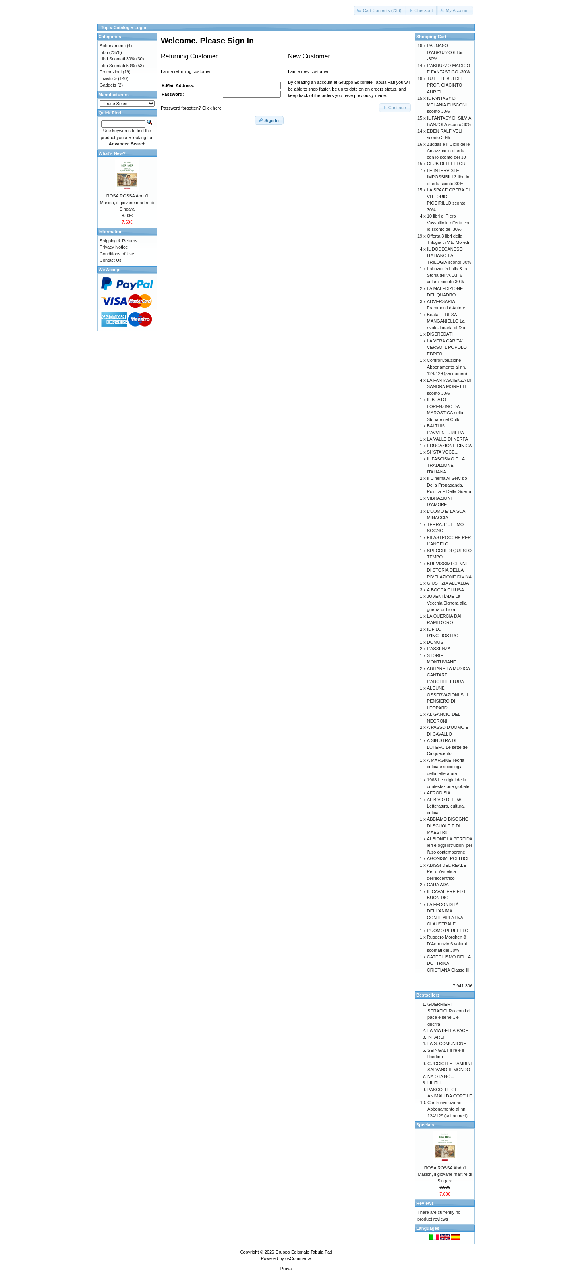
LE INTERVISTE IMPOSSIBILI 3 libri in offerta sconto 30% (448, 177)
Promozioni (111, 72)
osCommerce (298, 1258)
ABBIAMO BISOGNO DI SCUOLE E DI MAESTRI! (448, 826)
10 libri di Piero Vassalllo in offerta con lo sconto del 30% (449, 223)
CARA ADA (438, 884)
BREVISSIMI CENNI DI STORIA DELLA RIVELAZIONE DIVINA (449, 570)
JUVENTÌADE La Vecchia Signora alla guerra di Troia (447, 603)
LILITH (434, 1082)
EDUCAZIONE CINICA (449, 445)
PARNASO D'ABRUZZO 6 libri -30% (445, 52)
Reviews (425, 1203)
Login (140, 27)
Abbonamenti (113, 45)
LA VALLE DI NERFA (447, 439)
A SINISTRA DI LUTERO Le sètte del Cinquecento (448, 747)
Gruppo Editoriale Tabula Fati (303, 1252)
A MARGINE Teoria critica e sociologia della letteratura (445, 767)
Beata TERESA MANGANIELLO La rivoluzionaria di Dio (446, 321)
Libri (104, 52)
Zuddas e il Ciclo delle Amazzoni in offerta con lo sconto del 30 (448, 151)
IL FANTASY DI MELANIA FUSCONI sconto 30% (447, 105)
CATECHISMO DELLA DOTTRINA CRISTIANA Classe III (449, 963)
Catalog (121, 27)
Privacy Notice (114, 247)
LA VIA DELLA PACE (447, 1030)
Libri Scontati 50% (117, 65)
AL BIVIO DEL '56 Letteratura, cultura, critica (446, 806)
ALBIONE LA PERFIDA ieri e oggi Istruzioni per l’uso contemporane (449, 845)
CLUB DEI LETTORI (447, 163)
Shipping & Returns (118, 240)
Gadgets (108, 85)
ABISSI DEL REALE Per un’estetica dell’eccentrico (446, 872)
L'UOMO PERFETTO (447, 930)
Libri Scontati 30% (117, 58)
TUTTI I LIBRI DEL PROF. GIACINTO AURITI (445, 85)
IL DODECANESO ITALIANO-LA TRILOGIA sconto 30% (449, 256)
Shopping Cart (431, 36)
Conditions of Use (117, 253)
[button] (380, 10)
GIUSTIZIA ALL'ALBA (448, 583)
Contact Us (110, 260)
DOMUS (435, 642)
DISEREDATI (440, 334)
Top (104, 27)
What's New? (112, 153)
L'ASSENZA (439, 648)
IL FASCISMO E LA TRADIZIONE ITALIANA (446, 465)
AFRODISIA (438, 792)
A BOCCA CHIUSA (445, 589)
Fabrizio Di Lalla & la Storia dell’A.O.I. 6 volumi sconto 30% (447, 275)
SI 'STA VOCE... (442, 452)
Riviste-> (108, 78)
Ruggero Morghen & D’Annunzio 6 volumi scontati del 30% (447, 943)
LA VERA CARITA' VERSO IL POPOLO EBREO (447, 347)
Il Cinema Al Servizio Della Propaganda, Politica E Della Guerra (449, 485)
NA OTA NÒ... (440, 1076)
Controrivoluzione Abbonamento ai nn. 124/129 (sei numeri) (447, 367)
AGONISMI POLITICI (447, 858)
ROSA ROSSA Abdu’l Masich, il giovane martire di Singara (127, 202)
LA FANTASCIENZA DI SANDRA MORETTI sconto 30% (449, 387)
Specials (425, 1125)
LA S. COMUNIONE (446, 1043)
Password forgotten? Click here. (192, 108)
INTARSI (435, 1037)
